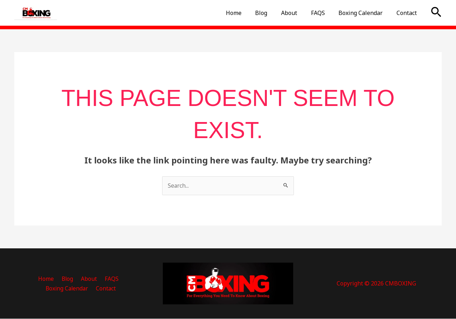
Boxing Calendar (364, 13)
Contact (408, 13)
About (297, 13)
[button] (436, 13)
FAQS (324, 13)
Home (246, 13)
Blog (272, 13)
